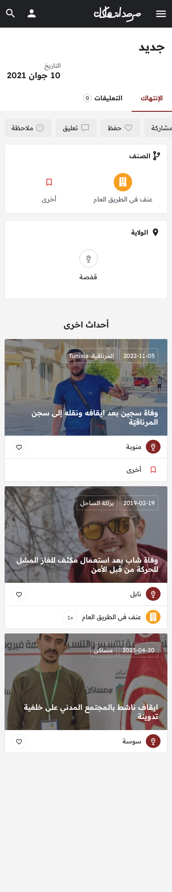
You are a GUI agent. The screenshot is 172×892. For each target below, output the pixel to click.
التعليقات (102, 98)
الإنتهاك (152, 98)
